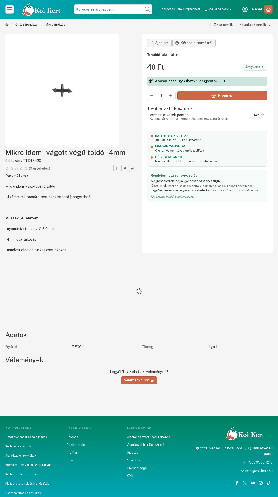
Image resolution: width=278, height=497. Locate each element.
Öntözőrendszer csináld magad (26, 437)
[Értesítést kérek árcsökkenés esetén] (255, 67)
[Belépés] (252, 9)
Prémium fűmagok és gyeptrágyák (28, 464)
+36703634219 (220, 9)
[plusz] (171, 96)
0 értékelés (40, 168)
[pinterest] (124, 168)
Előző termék (221, 25)
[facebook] (116, 168)
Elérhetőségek (138, 468)
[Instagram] (261, 483)
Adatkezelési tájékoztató (145, 445)
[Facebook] (237, 483)
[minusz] (152, 96)
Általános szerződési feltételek (149, 437)
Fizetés (132, 452)
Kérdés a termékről (194, 43)
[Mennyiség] (161, 96)
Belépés (72, 437)
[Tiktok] (269, 483)
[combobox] (113, 9)
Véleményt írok (139, 380)
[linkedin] (132, 168)
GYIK (130, 476)
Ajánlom (159, 43)
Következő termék (255, 25)
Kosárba (222, 95)
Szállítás (133, 460)
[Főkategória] (7, 25)
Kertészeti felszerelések (22, 474)
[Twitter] (245, 483)
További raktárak (162, 55)
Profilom (72, 452)
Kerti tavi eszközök (18, 446)
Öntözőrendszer (27, 24)
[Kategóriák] (9, 9)
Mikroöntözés (55, 24)
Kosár (70, 460)
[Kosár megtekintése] (268, 9)
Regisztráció (75, 445)
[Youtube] (253, 483)
